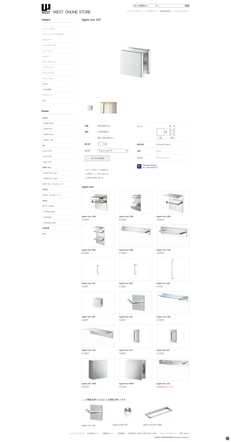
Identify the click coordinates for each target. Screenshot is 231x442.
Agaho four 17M (89, 350)
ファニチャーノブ (49, 45)
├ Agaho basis (48, 123)
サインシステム (48, 73)
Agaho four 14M (126, 216)
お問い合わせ (184, 433)
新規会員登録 (165, 11)
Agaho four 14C (126, 317)
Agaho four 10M (126, 250)
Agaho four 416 (125, 350)
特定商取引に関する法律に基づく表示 (142, 433)
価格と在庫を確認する (105, 138)
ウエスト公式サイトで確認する (96, 170)
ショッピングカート (181, 11)
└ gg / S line (47, 162)
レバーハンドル (48, 29)
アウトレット (48, 95)
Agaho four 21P (88, 283)
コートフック (48, 51)
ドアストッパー (48, 67)
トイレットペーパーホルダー (54, 34)
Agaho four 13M (89, 216)
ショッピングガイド (76, 433)
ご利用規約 (121, 433)
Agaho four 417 (163, 350)
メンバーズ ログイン (135, 11)
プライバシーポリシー (168, 433)
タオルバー (47, 40)
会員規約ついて (108, 433)
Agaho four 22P (126, 283)
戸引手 (45, 84)
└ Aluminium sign (49, 223)
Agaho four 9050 (126, 384)
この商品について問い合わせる (96, 174)
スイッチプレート (49, 62)
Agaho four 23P (163, 283)
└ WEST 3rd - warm (50, 178)
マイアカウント (151, 11)
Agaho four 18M (163, 216)
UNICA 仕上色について (52, 195)
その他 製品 (47, 89)
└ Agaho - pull (48, 140)
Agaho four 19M (89, 250)
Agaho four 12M (163, 317)
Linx (44, 100)
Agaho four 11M (163, 250)
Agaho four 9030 (89, 384)
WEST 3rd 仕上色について (53, 184)
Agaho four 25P (88, 317)
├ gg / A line (47, 151)
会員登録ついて (93, 433)
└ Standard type (49, 212)
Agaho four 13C (163, 384)
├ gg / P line (47, 156)
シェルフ (46, 56)
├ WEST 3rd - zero (50, 173)
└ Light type (47, 217)
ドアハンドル (48, 78)
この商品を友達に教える (94, 178)
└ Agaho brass (48, 134)
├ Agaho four (47, 129)
